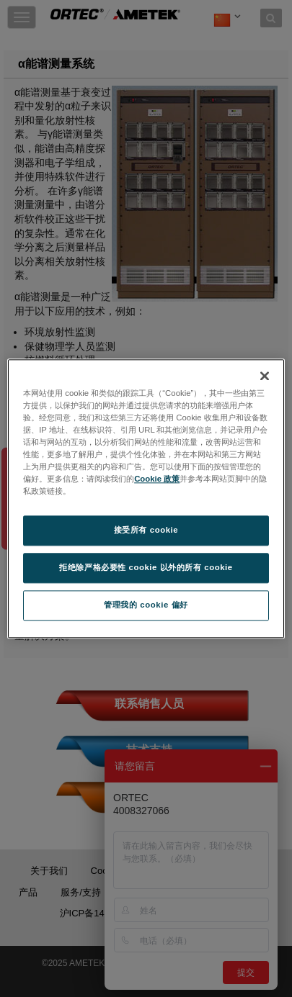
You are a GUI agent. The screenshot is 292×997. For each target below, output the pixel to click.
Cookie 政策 (157, 478)
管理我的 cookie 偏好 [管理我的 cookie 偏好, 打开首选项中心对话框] (145, 604)
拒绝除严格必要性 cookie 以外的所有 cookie (146, 567)
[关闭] (264, 376)
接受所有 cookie (146, 529)
